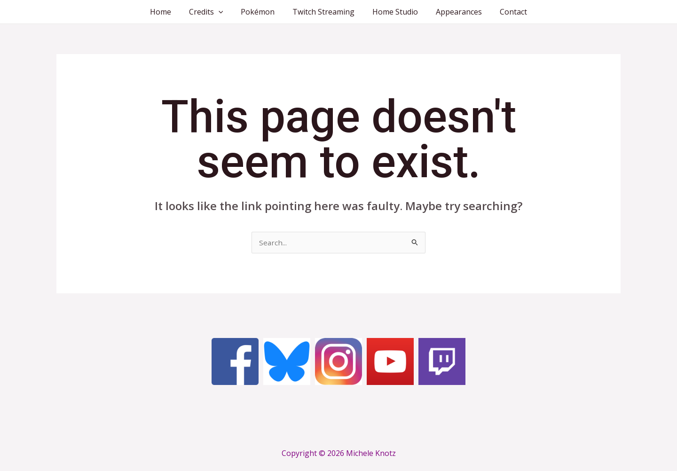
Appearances (453, 12)
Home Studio (392, 12)
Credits (212, 12)
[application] (224, 12)
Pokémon (260, 12)
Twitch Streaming (323, 12)
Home (169, 12)
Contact (505, 12)
